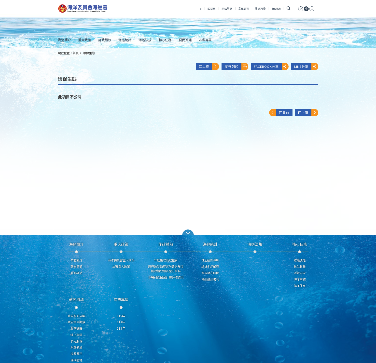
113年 (121, 328)
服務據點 (76, 328)
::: (200, 8)
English (276, 8)
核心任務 (165, 39)
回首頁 (212, 8)
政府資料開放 (76, 322)
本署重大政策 (121, 266)
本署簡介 (76, 260)
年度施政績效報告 (166, 260)
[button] (188, 232)
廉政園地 (76, 360)
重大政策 (84, 39)
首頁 (76, 53)
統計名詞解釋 (210, 266)
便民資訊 (185, 39)
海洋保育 (300, 285)
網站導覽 (227, 8)
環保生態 (89, 53)
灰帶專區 (205, 39)
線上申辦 (76, 335)
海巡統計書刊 (210, 279)
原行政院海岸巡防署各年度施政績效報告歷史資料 (165, 268)
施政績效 (104, 39)
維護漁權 (300, 260)
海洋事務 (300, 279)
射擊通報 (76, 347)
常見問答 (243, 8)
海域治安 (300, 273)
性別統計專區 (210, 260)
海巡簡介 (64, 39)
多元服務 (76, 341)
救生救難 (300, 266)
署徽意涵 (76, 266)
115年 (121, 316)
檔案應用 (76, 353)
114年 (121, 322)
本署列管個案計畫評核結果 (165, 277)
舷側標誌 (76, 273)
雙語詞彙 (260, 8)
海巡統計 (124, 39)
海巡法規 (145, 39)
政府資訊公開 (76, 316)
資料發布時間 (210, 273)
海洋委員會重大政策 (121, 260)
